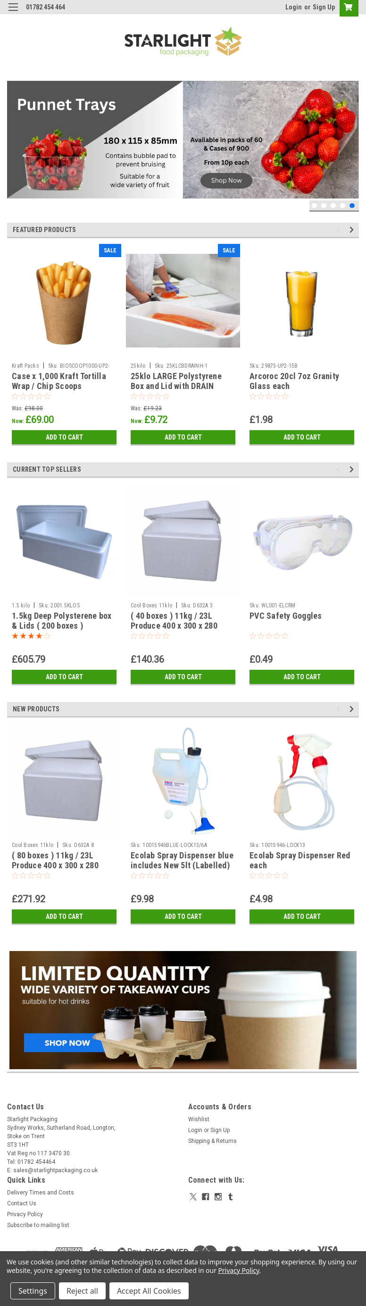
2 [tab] (323, 205)
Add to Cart (64, 437)
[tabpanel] (183, 139)
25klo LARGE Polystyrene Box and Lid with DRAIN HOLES (176, 386)
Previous (339, 229)
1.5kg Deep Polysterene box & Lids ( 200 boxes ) (62, 621)
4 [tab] (342, 205)
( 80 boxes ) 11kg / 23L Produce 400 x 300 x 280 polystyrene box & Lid (55, 865)
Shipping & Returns (212, 1141)
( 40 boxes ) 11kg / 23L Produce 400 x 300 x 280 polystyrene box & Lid (174, 625)
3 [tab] (333, 205)
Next (353, 229)
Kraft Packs (25, 366)
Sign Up (324, 7)
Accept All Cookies (149, 1291)
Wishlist (198, 1119)
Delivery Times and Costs (40, 1192)
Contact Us (21, 1203)
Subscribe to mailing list (38, 1225)
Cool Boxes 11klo (151, 605)
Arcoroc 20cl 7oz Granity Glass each (294, 381)
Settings (32, 1291)
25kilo (138, 366)
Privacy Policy (25, 1214)
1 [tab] (314, 205)
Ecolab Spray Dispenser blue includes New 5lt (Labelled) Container (182, 865)
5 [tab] (352, 205)
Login (293, 7)
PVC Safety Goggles (286, 616)
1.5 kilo (21, 605)
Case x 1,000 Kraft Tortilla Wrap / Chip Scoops (59, 381)
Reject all (82, 1291)
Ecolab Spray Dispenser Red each (300, 860)
